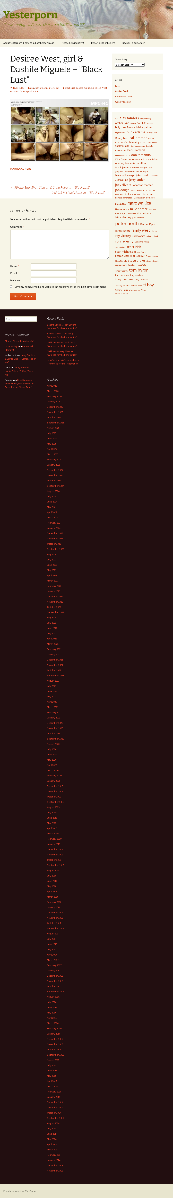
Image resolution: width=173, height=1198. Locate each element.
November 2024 (55, 475)
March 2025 (52, 454)
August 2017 (53, 933)
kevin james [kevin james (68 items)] (136, 194)
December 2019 (55, 786)
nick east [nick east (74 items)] (153, 209)
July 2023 (51, 559)
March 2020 (52, 770)
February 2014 (54, 1154)
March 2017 (52, 959)
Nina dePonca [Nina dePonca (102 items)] (144, 213)
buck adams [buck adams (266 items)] (136, 132)
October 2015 (54, 1049)
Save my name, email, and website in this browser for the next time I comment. (60, 286)
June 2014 (52, 1133)
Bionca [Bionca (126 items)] (131, 127)
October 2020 (54, 733)
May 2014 (51, 1139)
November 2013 (55, 1170)
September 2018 (55, 865)
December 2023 (55, 533)
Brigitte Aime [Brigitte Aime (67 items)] (120, 133)
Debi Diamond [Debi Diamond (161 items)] (136, 150)
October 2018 (54, 859)
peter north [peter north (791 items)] (127, 223)
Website (15, 280)
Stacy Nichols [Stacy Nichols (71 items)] (121, 261)
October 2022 (54, 607)
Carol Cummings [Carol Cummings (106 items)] (132, 142)
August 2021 (53, 680)
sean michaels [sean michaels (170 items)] (124, 252)
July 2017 (51, 938)
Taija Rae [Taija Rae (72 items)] (131, 265)
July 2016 (51, 1002)
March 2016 (52, 1023)
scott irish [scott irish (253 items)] (133, 247)
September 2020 (55, 738)
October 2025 (54, 417)
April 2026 (52, 385)
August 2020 (53, 743)
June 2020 (52, 754)
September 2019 (55, 801)
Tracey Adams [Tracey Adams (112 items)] (122, 285)
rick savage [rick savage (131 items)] (138, 236)
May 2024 (51, 506)
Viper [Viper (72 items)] (143, 290)
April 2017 (52, 954)
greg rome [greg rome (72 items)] (119, 171)
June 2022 (52, 628)
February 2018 (54, 902)
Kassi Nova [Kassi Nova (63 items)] (119, 194)
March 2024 (52, 517)
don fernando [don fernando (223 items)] (141, 155)
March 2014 (52, 1149)
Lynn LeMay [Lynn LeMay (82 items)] (120, 204)
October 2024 (54, 480)
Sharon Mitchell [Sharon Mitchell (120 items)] (123, 255)
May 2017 (51, 949)
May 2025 (51, 443)
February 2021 (54, 712)
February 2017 (54, 965)
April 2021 (52, 701)
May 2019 (51, 822)
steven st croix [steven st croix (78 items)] (152, 261)
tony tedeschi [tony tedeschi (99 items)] (142, 279)
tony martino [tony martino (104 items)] (136, 275)
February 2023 (54, 585)
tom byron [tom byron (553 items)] (139, 270)
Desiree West (100, 87)
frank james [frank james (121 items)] (122, 167)
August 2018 (53, 870)
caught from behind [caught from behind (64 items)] (149, 142)
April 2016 (52, 1017)
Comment (17, 226)
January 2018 (53, 907)
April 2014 (52, 1144)
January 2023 (53, 591)
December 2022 (55, 596)
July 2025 (51, 433)
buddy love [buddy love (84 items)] (152, 132)
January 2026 (53, 401)
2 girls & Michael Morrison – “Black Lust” (80, 192)
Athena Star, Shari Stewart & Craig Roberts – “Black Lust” (50, 187)
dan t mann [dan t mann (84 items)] (120, 150)
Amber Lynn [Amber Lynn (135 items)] (122, 123)
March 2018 (52, 896)
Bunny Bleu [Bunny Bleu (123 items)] (121, 138)
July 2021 (51, 686)
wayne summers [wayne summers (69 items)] (121, 293)
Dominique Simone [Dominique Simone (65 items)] (122, 155)
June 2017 (52, 944)
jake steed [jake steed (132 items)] (142, 175)
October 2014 (54, 1112)
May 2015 (51, 1075)
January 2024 (53, 527)
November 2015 (55, 1044)
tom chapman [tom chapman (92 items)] (122, 275)
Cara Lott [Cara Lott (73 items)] (119, 142)
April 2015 (52, 1081)
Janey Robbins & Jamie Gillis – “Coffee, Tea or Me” (20, 359)
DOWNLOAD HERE (20, 168)
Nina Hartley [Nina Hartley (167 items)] (123, 217)
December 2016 (55, 975)
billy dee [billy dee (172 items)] (120, 127)
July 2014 (51, 1128)
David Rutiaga (12, 346)
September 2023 (55, 549)
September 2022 (55, 612)
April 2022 (52, 638)
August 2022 (53, 617)
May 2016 (51, 1012)
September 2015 (55, 1054)
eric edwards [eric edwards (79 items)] (134, 159)
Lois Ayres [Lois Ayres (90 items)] (150, 197)
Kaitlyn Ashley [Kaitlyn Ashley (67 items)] (136, 190)
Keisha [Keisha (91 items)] (128, 194)
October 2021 (54, 670)
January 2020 (53, 780)
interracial (54, 87)
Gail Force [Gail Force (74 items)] (134, 167)
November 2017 (55, 917)
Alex (7, 341)
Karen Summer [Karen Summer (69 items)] (149, 190)
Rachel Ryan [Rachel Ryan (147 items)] (147, 224)
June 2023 (52, 564)
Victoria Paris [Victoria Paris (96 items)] (121, 289)
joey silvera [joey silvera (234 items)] (123, 185)
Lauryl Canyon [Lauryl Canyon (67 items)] (139, 198)
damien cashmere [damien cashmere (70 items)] (138, 146)
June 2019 (52, 817)
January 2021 (53, 717)
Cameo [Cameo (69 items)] (151, 138)
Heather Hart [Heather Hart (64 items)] (130, 171)
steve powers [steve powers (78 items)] (120, 265)
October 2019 (54, 796)
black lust (70, 87)
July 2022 (51, 622)
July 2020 (51, 749)
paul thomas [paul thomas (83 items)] (138, 217)
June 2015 (52, 1070)
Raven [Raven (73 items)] (154, 231)
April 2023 (52, 575)
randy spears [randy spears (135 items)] (122, 230)
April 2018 (52, 891)
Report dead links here (103, 43)
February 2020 (54, 775)
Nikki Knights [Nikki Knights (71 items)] (120, 213)
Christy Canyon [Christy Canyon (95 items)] (122, 145)
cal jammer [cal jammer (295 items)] (138, 137)
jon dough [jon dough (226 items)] (122, 190)
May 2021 (51, 696)
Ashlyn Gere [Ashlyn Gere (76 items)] (136, 123)
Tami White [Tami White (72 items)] (141, 265)
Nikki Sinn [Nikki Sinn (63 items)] (132, 213)
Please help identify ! (73, 43)
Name (14, 266)
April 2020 (52, 765)
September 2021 (55, 675)
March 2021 (52, 707)
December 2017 (55, 912)
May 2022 (51, 633)
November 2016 (55, 981)
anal (32, 87)
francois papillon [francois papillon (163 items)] (135, 163)
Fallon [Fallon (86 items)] (155, 159)
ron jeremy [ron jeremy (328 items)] (124, 241)
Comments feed (123, 96)
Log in (118, 86)
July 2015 (51, 1065)
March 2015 (52, 1086)
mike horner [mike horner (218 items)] (138, 209)
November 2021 (55, 664)
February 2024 (54, 522)
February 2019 (54, 838)
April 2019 (52, 828)
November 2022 (55, 601)
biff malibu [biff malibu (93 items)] (147, 123)
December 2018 (55, 849)
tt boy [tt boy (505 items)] (148, 285)
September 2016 (55, 991)
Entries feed (121, 91)
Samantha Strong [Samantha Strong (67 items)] (142, 242)
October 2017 (54, 923)
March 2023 (52, 580)
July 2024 (51, 496)
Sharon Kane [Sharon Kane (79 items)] (139, 252)
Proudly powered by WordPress (19, 1191)
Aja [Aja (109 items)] (116, 118)
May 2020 (51, 759)
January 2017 (53, 970)
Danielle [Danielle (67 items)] (149, 146)
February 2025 (54, 459)
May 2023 (51, 570)
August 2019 (53, 807)
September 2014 (55, 1117)
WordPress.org (123, 101)
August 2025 (53, 427)
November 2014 (55, 1107)
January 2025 (53, 464)
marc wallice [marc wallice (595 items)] (139, 203)
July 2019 (51, 812)
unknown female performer (24, 91)
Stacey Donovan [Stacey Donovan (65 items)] (152, 256)
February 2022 (54, 649)
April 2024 (52, 512)
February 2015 (54, 1091)
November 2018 (55, 854)
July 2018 (51, 875)
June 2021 (52, 691)
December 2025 (55, 406)
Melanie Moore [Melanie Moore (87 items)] (122, 209)
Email (14, 273)
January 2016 (53, 1033)
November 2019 (55, 791)
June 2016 (52, 1007)
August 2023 (53, 554)
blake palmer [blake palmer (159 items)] (144, 127)
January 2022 (53, 654)
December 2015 (55, 1038)
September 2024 (55, 485)
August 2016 (53, 996)
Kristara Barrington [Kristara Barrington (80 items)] (123, 197)
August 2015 (53, 1060)
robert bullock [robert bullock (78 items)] (152, 236)
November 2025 (55, 412)
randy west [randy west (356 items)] (141, 230)
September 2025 (55, 422)
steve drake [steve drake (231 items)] (136, 260)
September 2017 (55, 928)
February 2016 (54, 1028)
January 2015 (53, 1096)
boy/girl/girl (42, 87)
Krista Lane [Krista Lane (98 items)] (148, 194)
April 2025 (52, 448)
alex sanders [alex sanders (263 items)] (129, 118)
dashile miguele (84, 87)
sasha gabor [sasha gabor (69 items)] (120, 247)
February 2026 (54, 396)
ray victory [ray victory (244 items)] (123, 235)
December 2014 (55, 1102)
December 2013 (55, 1165)
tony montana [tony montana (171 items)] (124, 279)
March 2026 (52, 391)
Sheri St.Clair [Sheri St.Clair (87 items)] (139, 256)
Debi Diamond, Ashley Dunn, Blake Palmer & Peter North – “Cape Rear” (19, 383)
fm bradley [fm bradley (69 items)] (119, 163)
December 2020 (55, 722)
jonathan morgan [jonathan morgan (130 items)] (143, 185)
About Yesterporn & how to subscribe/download (28, 43)
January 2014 (53, 1160)
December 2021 (55, 659)
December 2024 (55, 470)
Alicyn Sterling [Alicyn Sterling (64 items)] (145, 119)
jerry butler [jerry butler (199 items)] (137, 180)
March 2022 (52, 643)
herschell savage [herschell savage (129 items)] (125, 175)
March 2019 (52, 833)
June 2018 (52, 880)
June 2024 (52, 501)
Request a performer (133, 43)
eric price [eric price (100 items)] (146, 159)
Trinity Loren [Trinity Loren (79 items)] (136, 285)
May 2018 (51, 886)
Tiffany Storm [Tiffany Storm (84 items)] (121, 270)
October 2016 (54, 986)
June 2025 (52, 438)
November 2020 (55, 728)
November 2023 (55, 538)
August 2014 (53, 1123)
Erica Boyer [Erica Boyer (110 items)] (121, 159)
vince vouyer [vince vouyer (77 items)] (134, 290)
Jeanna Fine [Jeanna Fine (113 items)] (121, 179)
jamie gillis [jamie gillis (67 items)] (153, 175)
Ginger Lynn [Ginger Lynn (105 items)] (146, 167)
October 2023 (54, 543)
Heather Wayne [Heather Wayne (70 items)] (142, 171)
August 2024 (53, 491)
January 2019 (53, 844)
